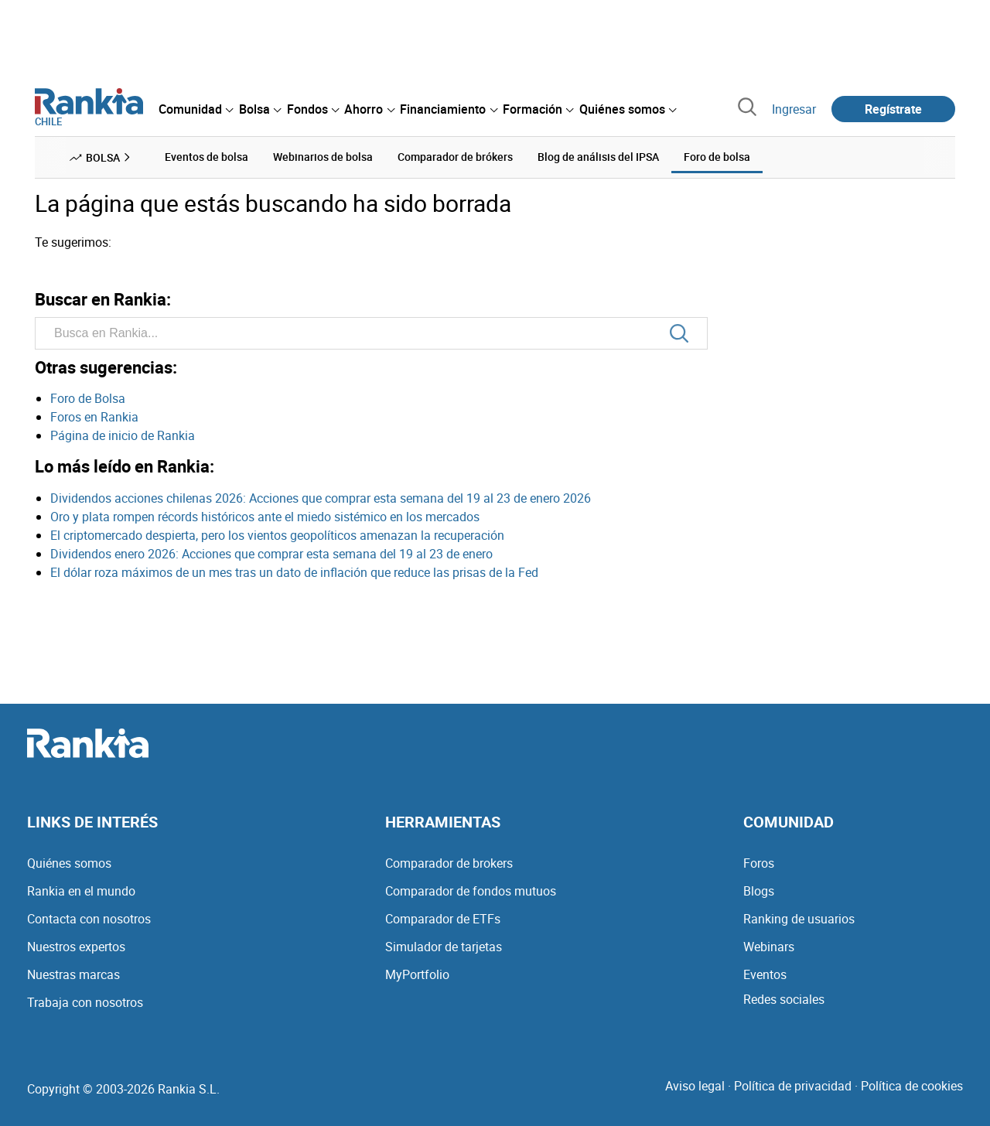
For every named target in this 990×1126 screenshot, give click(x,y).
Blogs (758, 890)
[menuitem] (195, 109)
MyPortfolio (417, 974)
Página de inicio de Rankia (122, 435)
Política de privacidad (793, 1085)
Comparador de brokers (449, 863)
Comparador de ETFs (442, 918)
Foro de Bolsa (87, 398)
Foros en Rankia (94, 416)
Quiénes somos (69, 863)
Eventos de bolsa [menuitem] (206, 156)
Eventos (765, 974)
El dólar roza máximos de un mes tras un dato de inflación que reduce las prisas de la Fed (294, 572)
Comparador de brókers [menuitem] (455, 156)
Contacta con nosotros (89, 918)
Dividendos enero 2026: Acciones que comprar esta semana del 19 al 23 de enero (271, 553)
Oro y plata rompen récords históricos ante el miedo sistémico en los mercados (265, 516)
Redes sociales (783, 999)
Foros (758, 863)
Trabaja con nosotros (85, 1002)
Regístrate (893, 109)
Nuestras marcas (73, 974)
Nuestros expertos (76, 946)
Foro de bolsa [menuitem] (717, 156)
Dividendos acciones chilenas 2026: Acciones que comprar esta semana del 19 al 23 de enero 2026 (320, 498)
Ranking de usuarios (799, 918)
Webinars (768, 946)
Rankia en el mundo (81, 890)
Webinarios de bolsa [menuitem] (323, 156)
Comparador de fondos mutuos (470, 890)
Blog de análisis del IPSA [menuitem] (598, 156)
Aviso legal (695, 1085)
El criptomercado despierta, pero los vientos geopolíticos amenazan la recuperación (277, 535)
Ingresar (794, 109)
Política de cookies (912, 1085)
